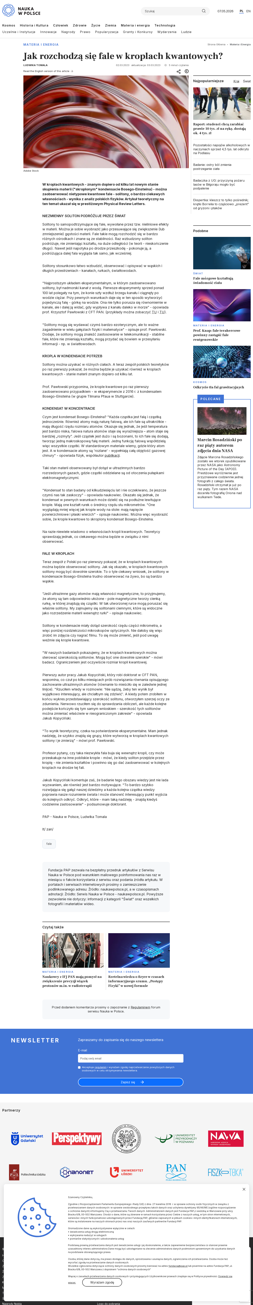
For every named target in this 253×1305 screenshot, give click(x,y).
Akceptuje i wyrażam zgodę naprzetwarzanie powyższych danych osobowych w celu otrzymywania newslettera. (128, 1069)
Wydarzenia (167, 32)
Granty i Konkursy (138, 32)
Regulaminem (140, 1007)
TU (154, 312)
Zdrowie (80, 25)
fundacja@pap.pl (178, 1265)
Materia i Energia (41, 44)
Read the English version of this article (46, 71)
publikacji (112, 455)
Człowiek (60, 25)
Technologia (164, 25)
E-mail (82, 1050)
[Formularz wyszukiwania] (175, 11)
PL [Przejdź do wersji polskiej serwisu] (241, 11)
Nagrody (68, 32)
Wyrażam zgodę (102, 1282)
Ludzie (186, 32)
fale (49, 844)
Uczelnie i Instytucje (18, 32)
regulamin (101, 1067)
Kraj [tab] (236, 81)
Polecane (210, 399)
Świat (198, 273)
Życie (95, 25)
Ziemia (110, 25)
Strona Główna (216, 44)
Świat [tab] (247, 81)
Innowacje (48, 32)
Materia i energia (135, 25)
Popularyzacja (106, 32)
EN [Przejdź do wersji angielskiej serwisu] (248, 11)
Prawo (85, 32)
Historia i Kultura (34, 25)
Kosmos (8, 25)
